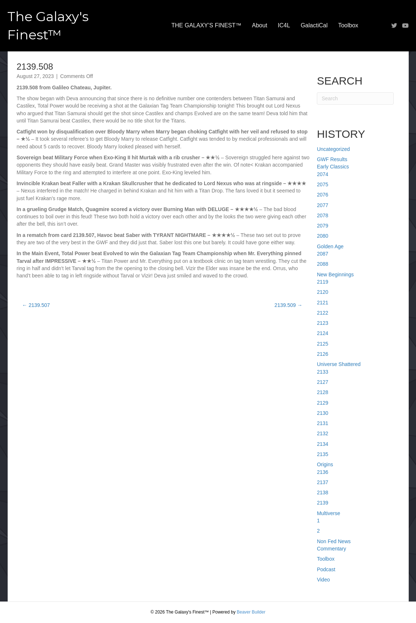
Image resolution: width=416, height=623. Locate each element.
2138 (322, 492)
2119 (322, 282)
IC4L (284, 25)
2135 (322, 454)
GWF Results (332, 159)
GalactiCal (314, 25)
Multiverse (328, 513)
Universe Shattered (339, 364)
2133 (322, 372)
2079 (322, 226)
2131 (322, 423)
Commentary (331, 549)
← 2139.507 (36, 305)
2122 (322, 313)
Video (323, 580)
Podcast (326, 569)
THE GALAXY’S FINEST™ (206, 25)
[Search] (355, 98)
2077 (322, 205)
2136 (322, 472)
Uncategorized (333, 149)
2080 (322, 236)
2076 (322, 195)
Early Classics (333, 167)
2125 (322, 344)
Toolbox (348, 25)
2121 (322, 302)
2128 (322, 392)
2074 (322, 174)
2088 (322, 264)
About (259, 25)
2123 (322, 323)
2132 (322, 433)
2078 (322, 215)
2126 (322, 354)
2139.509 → (288, 305)
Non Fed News (334, 541)
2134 (322, 444)
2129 (322, 403)
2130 (322, 413)
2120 (322, 292)
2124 (322, 333)
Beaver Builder (251, 612)
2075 (322, 184)
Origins (325, 464)
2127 (322, 382)
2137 (322, 482)
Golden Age (330, 246)
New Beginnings (335, 274)
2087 (322, 254)
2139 (322, 503)
